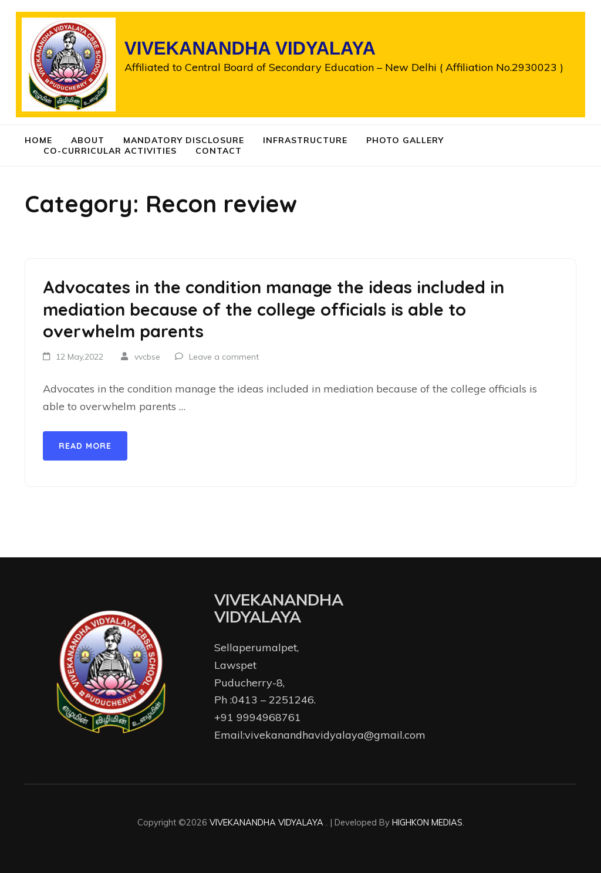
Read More (85, 446)
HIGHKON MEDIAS (427, 822)
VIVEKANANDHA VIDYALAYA (250, 48)
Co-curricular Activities (110, 151)
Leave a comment (224, 356)
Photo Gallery (405, 140)
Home (38, 140)
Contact (218, 151)
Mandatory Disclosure (183, 140)
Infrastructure (305, 140)
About (87, 140)
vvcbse (147, 356)
